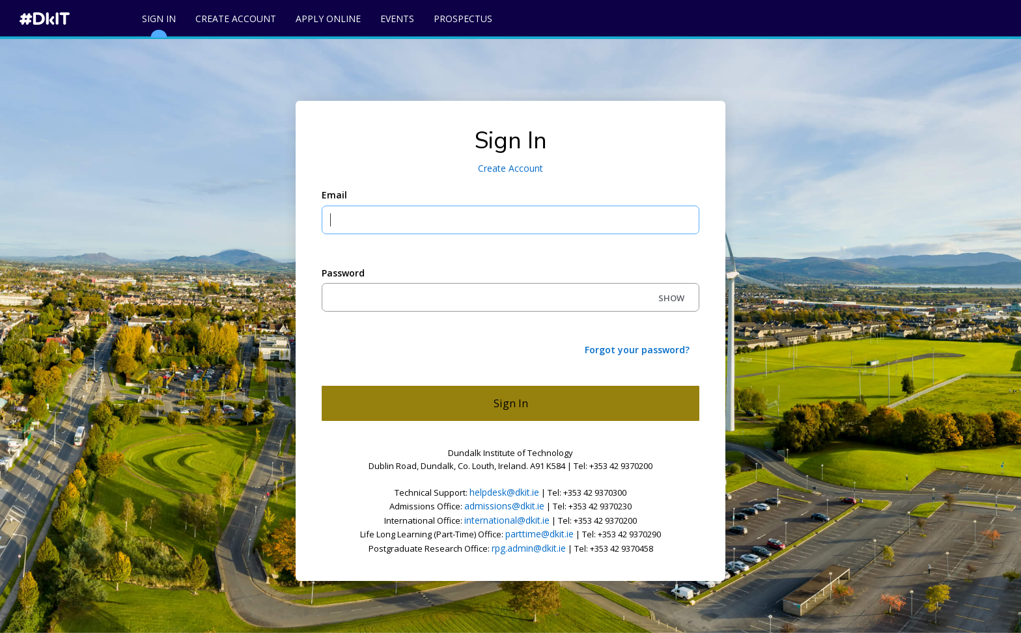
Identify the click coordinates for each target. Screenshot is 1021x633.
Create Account (235, 18)
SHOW (671, 298)
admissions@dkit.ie (504, 506)
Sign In (159, 24)
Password (343, 273)
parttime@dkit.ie (539, 534)
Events (397, 18)
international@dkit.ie (507, 520)
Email (334, 195)
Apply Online (328, 18)
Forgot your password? (637, 349)
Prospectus (463, 18)
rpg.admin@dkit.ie (529, 548)
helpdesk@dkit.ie (504, 492)
